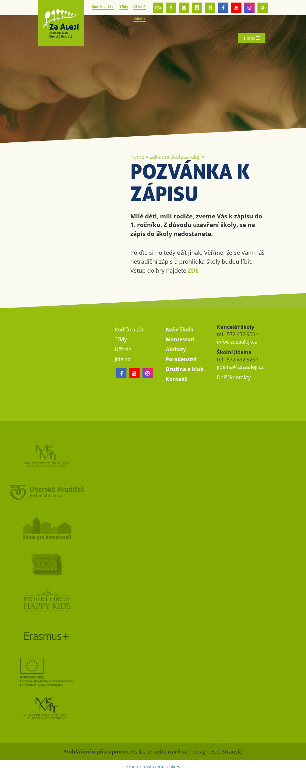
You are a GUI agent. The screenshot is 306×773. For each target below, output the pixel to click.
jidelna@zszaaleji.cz (240, 366)
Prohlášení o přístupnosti (95, 751)
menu (251, 38)
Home (137, 156)
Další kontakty (234, 377)
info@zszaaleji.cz (237, 341)
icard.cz (177, 751)
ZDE (193, 270)
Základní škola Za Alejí (175, 156)
